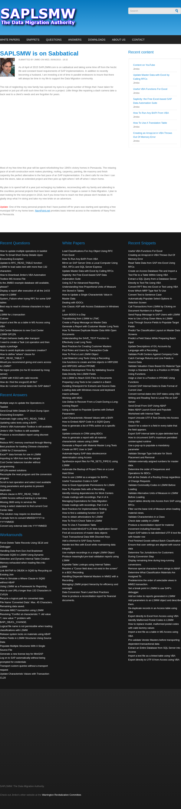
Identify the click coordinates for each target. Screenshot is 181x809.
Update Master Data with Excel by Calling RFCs (88, 271)
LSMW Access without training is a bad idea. (24, 498)
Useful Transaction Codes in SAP (80, 481)
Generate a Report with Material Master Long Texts (89, 445)
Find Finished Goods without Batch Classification (154, 540)
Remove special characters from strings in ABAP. (154, 568)
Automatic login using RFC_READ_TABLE (22, 418)
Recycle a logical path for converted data (22, 598)
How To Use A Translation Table (150, 122)
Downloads (96, 39)
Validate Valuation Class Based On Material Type (154, 366)
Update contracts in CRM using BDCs (82, 433)
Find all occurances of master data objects (84, 532)
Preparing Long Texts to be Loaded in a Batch (86, 382)
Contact (138, 39)
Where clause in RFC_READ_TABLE (20, 494)
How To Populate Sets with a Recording (83, 489)
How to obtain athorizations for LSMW (82, 516)
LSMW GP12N (8, 334)
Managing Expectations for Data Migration (84, 501)
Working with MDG (72, 397)
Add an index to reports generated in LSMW (151, 596)
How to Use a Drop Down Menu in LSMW (150, 318)
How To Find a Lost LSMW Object (80, 354)
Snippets (32, 39)
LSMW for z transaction (12, 314)
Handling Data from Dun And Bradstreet (21, 550)
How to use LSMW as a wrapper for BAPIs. (85, 477)
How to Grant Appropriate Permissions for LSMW (88, 485)
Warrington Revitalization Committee (61, 794)
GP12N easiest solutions (13, 470)
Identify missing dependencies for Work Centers (87, 493)
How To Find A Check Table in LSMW (82, 520)
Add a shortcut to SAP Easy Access (81, 540)
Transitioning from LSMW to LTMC (80, 318)
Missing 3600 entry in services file (18, 502)
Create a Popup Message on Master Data (84, 322)
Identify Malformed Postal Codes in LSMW (150, 620)
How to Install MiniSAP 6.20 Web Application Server (90, 528)
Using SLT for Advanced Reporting (80, 282)
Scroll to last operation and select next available (25, 482)
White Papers (10, 39)
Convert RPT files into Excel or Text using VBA (153, 286)
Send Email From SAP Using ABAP (147, 405)
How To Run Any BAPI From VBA (151, 112)
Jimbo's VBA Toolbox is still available (19, 430)
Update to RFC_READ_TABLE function (21, 262)
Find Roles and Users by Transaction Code (85, 350)
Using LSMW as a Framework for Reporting (23, 586)
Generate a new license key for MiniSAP (21, 653)
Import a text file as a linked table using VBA (151, 655)
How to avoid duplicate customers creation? (23, 350)
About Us (118, 39)
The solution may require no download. (21, 514)
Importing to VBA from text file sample (20, 458)
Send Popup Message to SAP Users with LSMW (154, 314)
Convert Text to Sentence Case (145, 294)
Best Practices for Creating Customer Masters (86, 346)
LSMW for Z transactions (13, 450)
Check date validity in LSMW (143, 520)
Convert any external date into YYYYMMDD (23, 525)
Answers (74, 39)
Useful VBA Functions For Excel (150, 89)
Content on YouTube (144, 65)
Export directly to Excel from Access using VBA (153, 616)
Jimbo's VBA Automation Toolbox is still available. (26, 426)
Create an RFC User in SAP (77, 449)
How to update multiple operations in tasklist (23, 251)
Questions (53, 39)
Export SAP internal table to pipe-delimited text (153, 433)
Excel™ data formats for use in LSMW (20, 454)
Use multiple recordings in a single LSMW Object (88, 552)
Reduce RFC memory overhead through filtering (25, 442)
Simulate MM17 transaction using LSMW (22, 610)
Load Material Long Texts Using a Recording (86, 358)
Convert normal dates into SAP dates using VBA (154, 393)
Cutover (4, 318)
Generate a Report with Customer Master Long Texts (90, 326)
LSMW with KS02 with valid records (19, 377)
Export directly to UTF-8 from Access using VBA (153, 659)
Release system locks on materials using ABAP (25, 634)
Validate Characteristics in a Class (146, 516)
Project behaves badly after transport (19, 338)
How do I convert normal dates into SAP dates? (25, 386)
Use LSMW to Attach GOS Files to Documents (87, 377)
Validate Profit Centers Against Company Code (153, 354)
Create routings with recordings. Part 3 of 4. (85, 505)
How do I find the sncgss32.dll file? (18, 382)
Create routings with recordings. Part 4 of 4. (85, 497)
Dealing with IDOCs (72, 302)
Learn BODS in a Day (73, 314)
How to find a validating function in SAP (83, 512)
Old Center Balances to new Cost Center (22, 330)
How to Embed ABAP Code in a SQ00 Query (86, 421)
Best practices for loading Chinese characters (24, 446)
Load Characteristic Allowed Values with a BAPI (87, 417)
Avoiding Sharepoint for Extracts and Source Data (88, 386)
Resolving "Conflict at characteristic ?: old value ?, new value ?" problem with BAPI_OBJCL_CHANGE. (25, 618)
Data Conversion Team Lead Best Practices (85, 592)
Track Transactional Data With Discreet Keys (86, 536)
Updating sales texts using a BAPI (18, 422)
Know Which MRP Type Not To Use (147, 290)
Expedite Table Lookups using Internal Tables (86, 564)
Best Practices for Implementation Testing (84, 509)
